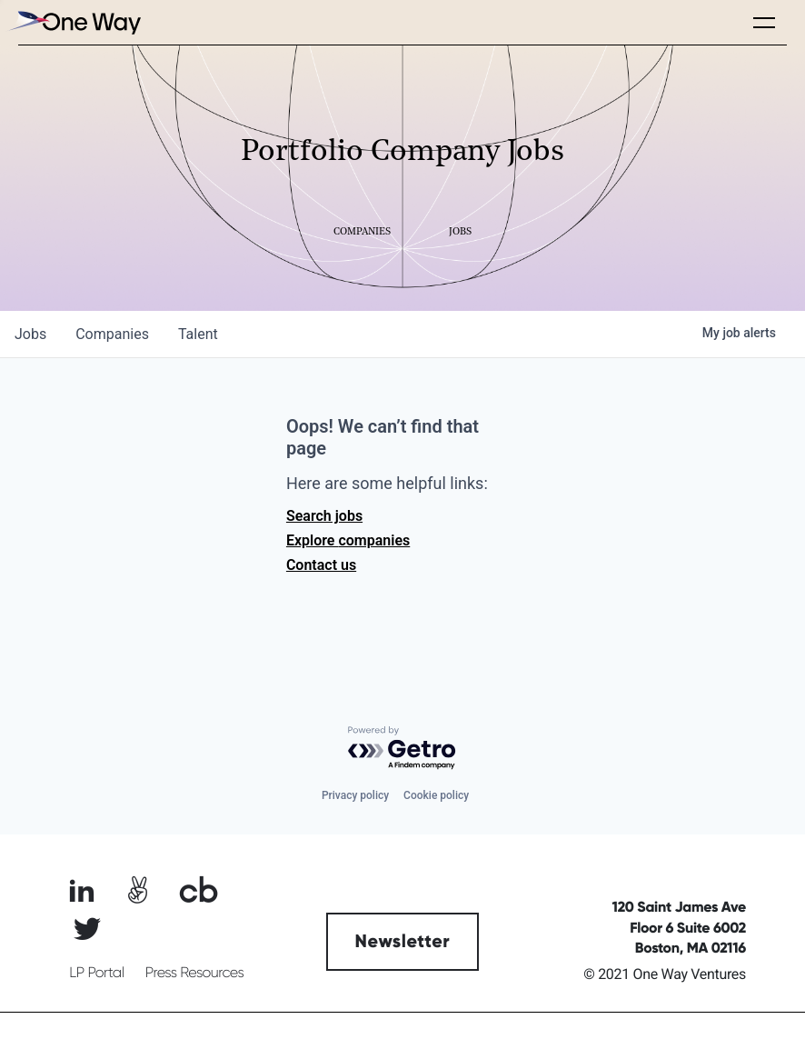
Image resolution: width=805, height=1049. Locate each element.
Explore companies (348, 540)
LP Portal (96, 972)
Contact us (321, 565)
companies (112, 334)
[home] (73, 22)
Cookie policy (436, 795)
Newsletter (403, 942)
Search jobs (324, 515)
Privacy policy (355, 795)
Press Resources (194, 972)
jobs (30, 334)
